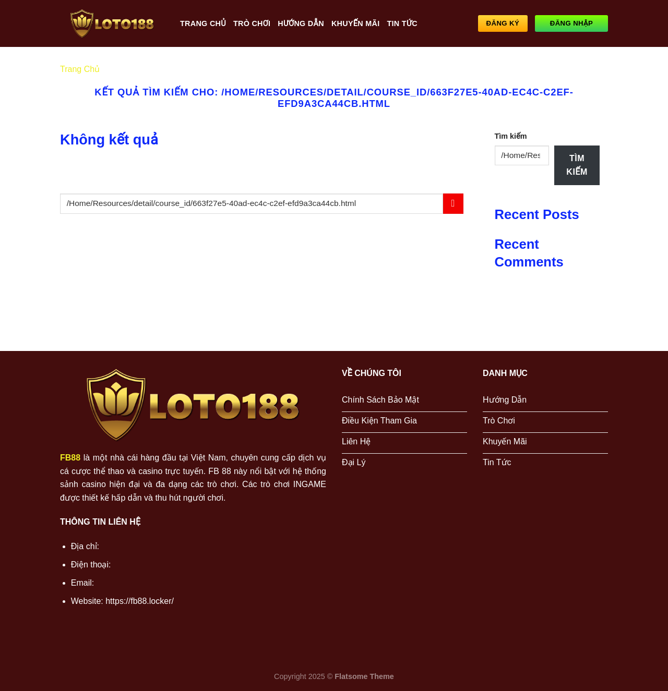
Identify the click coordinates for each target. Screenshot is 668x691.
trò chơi (251, 23)
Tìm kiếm (511, 136)
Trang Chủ (203, 23)
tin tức (402, 23)
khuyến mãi (355, 23)
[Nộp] (453, 203)
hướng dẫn (301, 23)
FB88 (70, 457)
